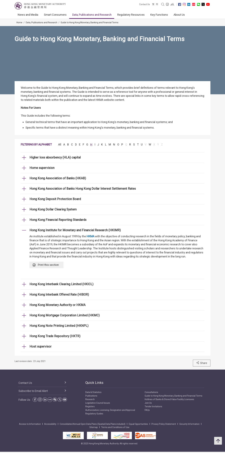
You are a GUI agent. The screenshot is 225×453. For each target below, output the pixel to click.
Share (201, 363)
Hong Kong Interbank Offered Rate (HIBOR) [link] (59, 294)
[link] (172, 4)
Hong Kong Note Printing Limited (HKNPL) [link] (58, 326)
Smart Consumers (55, 14)
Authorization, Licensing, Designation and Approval (110, 410)
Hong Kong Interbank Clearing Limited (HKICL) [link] (61, 284)
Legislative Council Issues (97, 403)
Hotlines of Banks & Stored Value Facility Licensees (169, 399)
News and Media (28, 14)
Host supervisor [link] (40, 346)
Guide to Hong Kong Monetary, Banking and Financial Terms (89, 22)
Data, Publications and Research (92, 14)
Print (46, 265)
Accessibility (50, 424)
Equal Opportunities (138, 424)
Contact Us (144, 4)
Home (19, 22)
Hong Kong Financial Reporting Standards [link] (57, 220)
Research (90, 399)
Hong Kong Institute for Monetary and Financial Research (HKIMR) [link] (75, 230)
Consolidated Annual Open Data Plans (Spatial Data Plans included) (92, 424)
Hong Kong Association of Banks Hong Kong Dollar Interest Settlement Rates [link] (82, 188)
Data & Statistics (93, 392)
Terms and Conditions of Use (115, 427)
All (59, 144)
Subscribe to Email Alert (33, 391)
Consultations (151, 392)
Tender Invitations (153, 406)
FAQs (147, 410)
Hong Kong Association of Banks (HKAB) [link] (57, 178)
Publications (91, 396)
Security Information (189, 424)
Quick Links (94, 383)
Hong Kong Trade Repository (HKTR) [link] (54, 336)
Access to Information (30, 424)
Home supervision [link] (41, 168)
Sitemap (93, 427)
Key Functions (159, 14)
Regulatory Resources (131, 14)
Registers (90, 406)
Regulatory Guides (94, 413)
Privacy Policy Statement (163, 424)
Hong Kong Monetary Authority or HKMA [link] (57, 305)
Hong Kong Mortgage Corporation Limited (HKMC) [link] (64, 315)
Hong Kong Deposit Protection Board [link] (55, 199)
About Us (179, 14)
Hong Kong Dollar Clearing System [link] (53, 209)
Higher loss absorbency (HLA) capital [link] (55, 157)
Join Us (148, 403)
